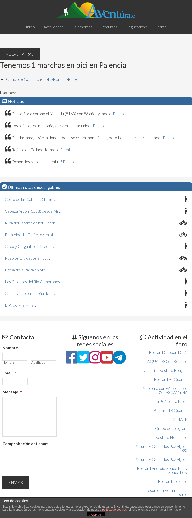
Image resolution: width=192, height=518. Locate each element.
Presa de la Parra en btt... (26, 270)
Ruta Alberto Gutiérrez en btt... (31, 234)
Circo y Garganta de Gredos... (30, 246)
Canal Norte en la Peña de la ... (30, 293)
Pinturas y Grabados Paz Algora (161, 459)
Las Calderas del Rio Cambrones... (33, 281)
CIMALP (180, 419)
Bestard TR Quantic (171, 410)
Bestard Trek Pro (173, 481)
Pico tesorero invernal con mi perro (163, 492)
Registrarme (136, 26)
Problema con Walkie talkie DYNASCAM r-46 (165, 390)
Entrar (160, 26)
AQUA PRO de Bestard (168, 361)
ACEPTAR (96, 514)
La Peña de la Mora (171, 401)
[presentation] (40, 458)
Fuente (119, 113)
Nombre (12, 347)
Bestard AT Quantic (171, 379)
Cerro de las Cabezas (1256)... (30, 199)
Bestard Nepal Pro (171, 437)
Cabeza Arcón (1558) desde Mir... (33, 211)
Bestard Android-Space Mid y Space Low (162, 470)
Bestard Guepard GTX (168, 352)
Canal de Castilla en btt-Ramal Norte (42, 79)
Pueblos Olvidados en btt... (27, 258)
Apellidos (39, 362)
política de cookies (114, 510)
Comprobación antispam (25, 443)
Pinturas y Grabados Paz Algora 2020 (161, 448)
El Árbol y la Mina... (20, 305)
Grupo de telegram (171, 428)
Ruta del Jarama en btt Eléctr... (31, 222)
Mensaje (12, 392)
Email (9, 372)
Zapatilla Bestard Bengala (166, 370)
